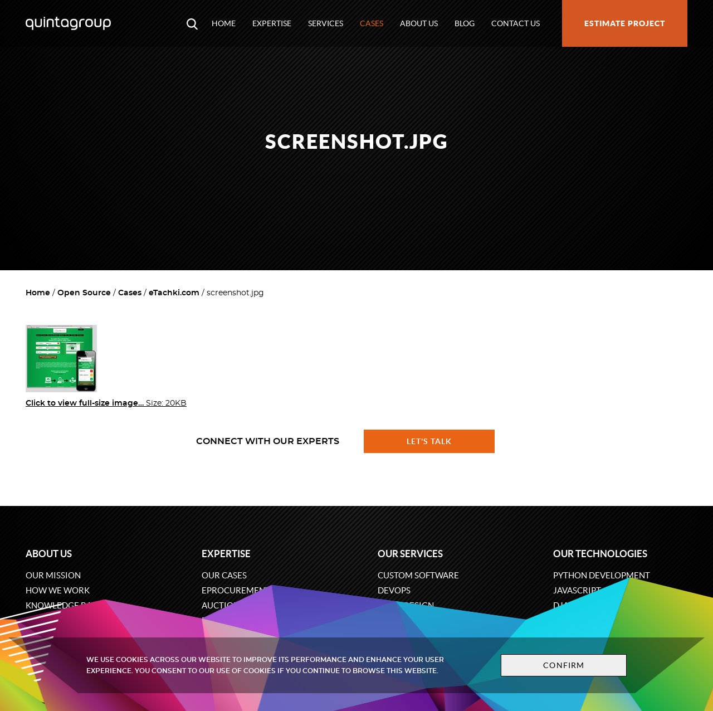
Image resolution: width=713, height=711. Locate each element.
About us (419, 23)
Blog (465, 23)
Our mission (53, 575)
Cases (371, 23)
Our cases (224, 575)
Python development (601, 575)
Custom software (418, 575)
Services (325, 23)
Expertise (271, 23)
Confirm (563, 665)
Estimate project (624, 23)
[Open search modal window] (192, 23)
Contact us (515, 23)
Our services (410, 553)
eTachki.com (174, 293)
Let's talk (429, 441)
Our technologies (600, 553)
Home (224, 23)
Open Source (84, 293)
